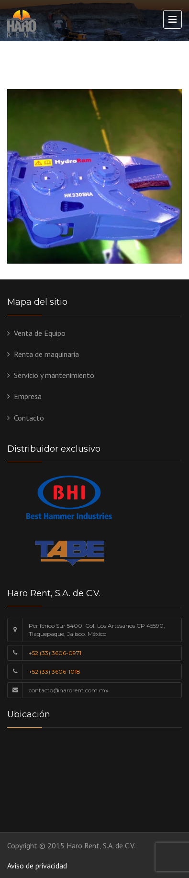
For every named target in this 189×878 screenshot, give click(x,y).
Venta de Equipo (40, 333)
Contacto (29, 417)
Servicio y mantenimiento (54, 375)
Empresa (28, 396)
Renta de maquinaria (46, 354)
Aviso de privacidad (37, 865)
